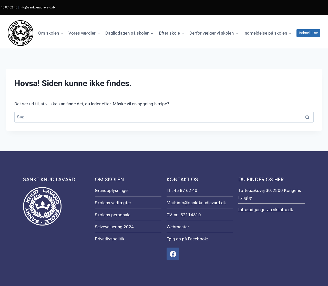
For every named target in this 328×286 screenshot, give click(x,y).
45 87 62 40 (9, 7)
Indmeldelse (308, 33)
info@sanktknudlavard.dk (37, 7)
